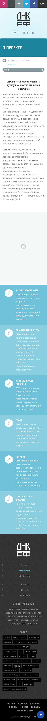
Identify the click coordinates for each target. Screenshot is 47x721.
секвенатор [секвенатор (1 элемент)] (35, 680)
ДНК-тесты (24, 575)
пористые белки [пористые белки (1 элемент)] (9, 680)
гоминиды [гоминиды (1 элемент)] (7, 665)
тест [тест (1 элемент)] (19, 684)
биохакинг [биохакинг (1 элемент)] (22, 656)
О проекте (24, 570)
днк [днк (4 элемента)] (17, 666)
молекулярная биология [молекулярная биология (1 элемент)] (12, 675)
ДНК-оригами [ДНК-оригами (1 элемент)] (18, 642)
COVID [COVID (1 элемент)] (24, 637)
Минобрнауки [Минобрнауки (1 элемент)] (8, 647)
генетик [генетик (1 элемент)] (31, 656)
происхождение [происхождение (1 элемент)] (23, 680)
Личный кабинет (25, 710)
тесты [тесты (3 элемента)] (28, 684)
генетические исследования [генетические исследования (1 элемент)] (13, 661)
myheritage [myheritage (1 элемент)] (7, 642)
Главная (26, 60)
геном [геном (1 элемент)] (28, 661)
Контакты (25, 595)
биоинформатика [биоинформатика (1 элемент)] (10, 656)
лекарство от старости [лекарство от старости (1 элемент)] (30, 665)
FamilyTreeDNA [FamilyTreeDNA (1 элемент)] (34, 637)
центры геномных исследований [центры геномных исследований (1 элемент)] (15, 689)
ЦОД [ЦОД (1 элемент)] (20, 651)
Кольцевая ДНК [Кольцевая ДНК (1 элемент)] (32, 642)
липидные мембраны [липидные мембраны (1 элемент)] (11, 670)
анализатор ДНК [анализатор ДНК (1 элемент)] (30, 651)
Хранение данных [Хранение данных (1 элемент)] (10, 651)
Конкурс (25, 590)
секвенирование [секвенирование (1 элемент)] (9, 684)
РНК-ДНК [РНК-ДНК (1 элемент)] (25, 647)
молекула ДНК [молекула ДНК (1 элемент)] (26, 670)
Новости (24, 584)
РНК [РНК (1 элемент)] (18, 647)
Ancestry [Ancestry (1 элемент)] (15, 637)
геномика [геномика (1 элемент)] (36, 661)
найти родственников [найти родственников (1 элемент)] (30, 675)
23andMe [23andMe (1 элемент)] (7, 637)
